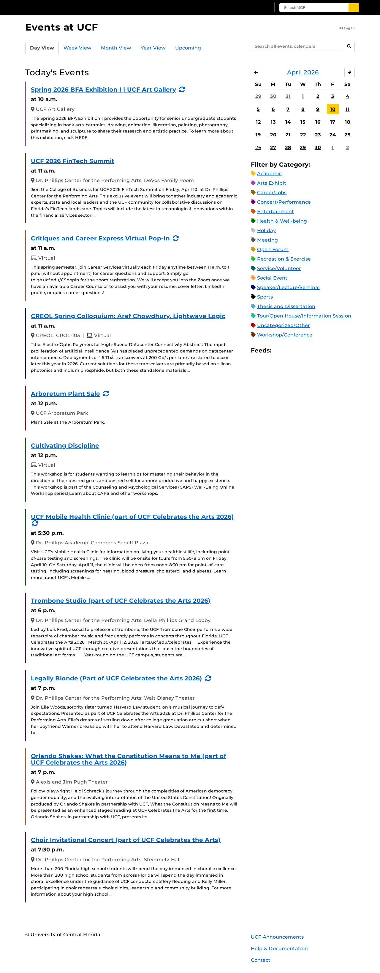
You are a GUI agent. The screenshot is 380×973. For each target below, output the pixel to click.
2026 (311, 72)
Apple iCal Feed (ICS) (279, 350)
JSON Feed (319, 350)
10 (332, 109)
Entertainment (275, 211)
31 (288, 96)
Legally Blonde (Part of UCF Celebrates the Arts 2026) (116, 678)
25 (348, 135)
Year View (153, 48)
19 (258, 135)
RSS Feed (299, 350)
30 (273, 96)
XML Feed (309, 350)
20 (273, 135)
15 (302, 122)
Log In (347, 28)
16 (318, 122)
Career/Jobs (271, 192)
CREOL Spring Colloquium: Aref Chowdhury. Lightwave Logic (128, 316)
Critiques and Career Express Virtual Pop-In (100, 238)
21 (288, 135)
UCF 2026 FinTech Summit (72, 161)
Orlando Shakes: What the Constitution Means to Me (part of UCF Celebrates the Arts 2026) (128, 759)
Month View (116, 48)
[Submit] (354, 7)
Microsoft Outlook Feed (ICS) (289, 350)
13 (273, 122)
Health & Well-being (282, 221)
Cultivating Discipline (65, 445)
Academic (269, 173)
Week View (77, 48)
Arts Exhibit (271, 183)
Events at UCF (61, 27)
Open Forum (273, 249)
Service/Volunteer (279, 268)
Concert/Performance (284, 202)
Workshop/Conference (284, 335)
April (294, 72)
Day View (42, 48)
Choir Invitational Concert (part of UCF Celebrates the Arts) (126, 839)
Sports (265, 297)
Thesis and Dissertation (286, 306)
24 (333, 135)
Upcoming (188, 48)
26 (258, 147)
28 (288, 147)
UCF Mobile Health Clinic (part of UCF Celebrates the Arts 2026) (132, 516)
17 (332, 122)
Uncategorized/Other (283, 325)
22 (303, 135)
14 (288, 122)
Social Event (272, 278)
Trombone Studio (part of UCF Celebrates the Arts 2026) (120, 600)
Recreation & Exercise (284, 259)
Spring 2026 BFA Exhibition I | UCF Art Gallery (103, 89)
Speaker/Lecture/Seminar (288, 287)
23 (318, 135)
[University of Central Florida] (68, 7)
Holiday (266, 230)
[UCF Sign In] (251, 8)
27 (273, 147)
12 (258, 122)
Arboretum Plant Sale (65, 393)
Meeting (267, 240)
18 (347, 122)
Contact (260, 960)
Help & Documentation (279, 948)
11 (348, 109)
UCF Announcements (277, 937)
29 (258, 96)
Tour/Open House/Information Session (304, 316)
